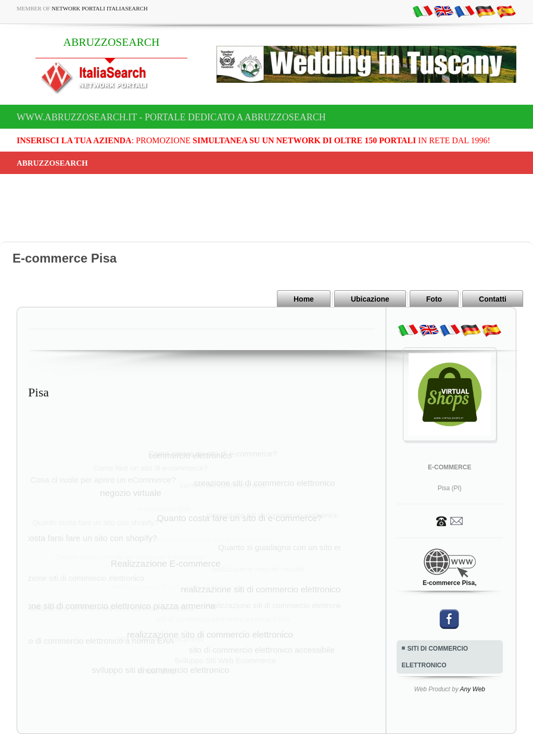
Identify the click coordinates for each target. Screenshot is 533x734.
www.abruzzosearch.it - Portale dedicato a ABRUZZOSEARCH (171, 117)
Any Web (472, 689)
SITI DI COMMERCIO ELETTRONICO (435, 657)
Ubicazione (370, 299)
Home (304, 299)
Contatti (492, 299)
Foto (434, 299)
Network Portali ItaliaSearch (100, 8)
